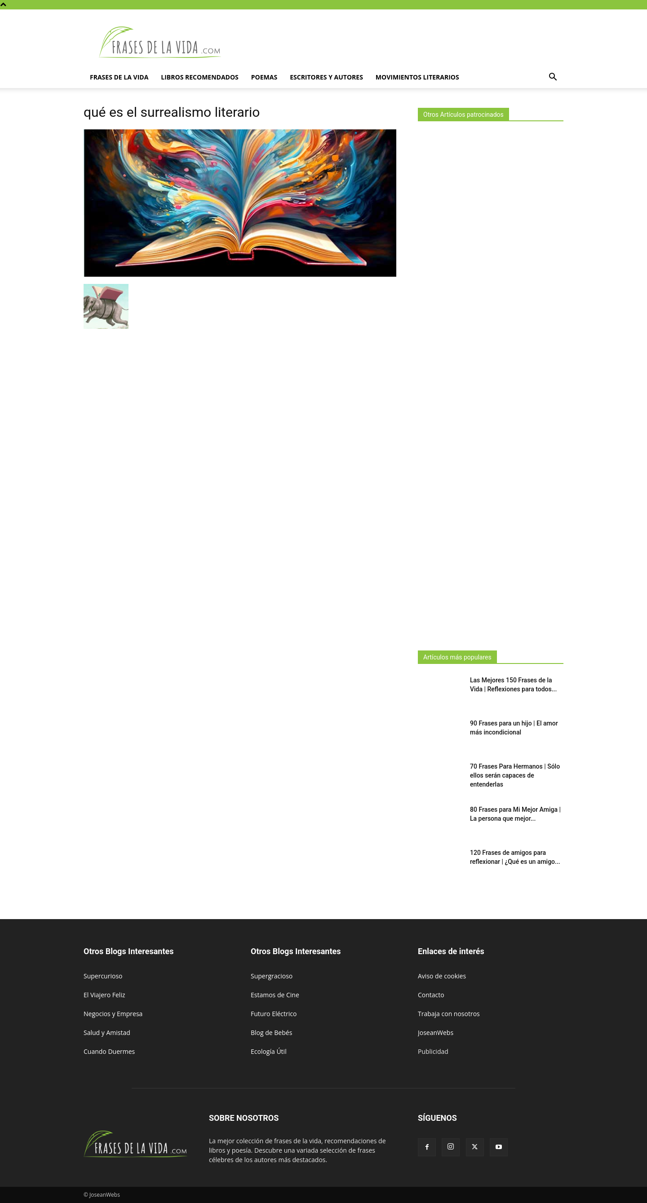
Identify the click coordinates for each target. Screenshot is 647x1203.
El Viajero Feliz (104, 995)
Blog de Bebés (271, 1032)
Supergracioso (271, 976)
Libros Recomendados (200, 77)
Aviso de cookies (442, 976)
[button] (552, 78)
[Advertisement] (490, 383)
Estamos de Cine (275, 995)
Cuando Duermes (109, 1051)
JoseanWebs (435, 1032)
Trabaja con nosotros (449, 1013)
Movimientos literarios (417, 77)
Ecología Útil (269, 1051)
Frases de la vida (119, 77)
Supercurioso (103, 976)
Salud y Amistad (107, 1032)
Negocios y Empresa (113, 1013)
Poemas (264, 77)
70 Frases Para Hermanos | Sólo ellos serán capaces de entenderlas (515, 775)
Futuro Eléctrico (274, 1013)
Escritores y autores (326, 77)
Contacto (431, 995)
